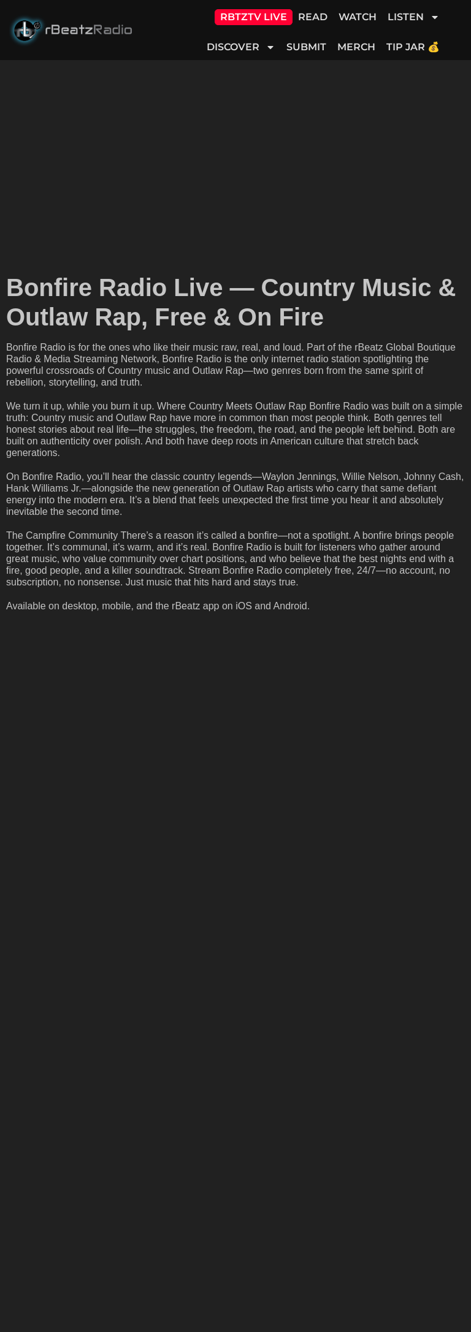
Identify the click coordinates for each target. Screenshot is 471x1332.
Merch (356, 47)
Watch (358, 17)
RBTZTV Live (253, 17)
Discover (241, 47)
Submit (306, 47)
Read (312, 17)
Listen (414, 17)
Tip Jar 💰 (413, 47)
